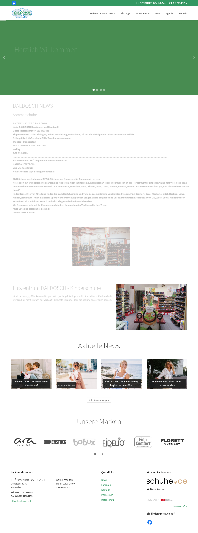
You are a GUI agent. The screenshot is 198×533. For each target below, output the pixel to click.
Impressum (107, 494)
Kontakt (183, 13)
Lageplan (169, 13)
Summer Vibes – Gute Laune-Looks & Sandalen (165, 384)
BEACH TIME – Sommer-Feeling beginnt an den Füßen (121, 384)
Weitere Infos (180, 506)
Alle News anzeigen (99, 401)
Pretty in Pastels (66, 386)
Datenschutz (107, 499)
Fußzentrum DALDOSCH (102, 13)
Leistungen (125, 13)
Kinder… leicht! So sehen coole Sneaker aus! (30, 384)
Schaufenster (143, 13)
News (157, 13)
